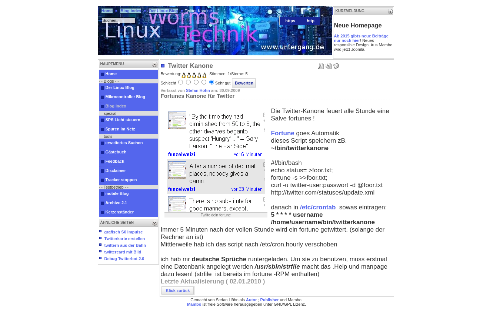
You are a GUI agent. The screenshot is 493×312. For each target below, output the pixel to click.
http (310, 21)
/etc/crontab (318, 207)
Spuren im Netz (120, 129)
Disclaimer (116, 170)
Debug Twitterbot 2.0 (124, 258)
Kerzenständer (120, 212)
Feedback (115, 161)
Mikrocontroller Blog (126, 96)
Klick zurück (178, 290)
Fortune (282, 133)
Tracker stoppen (121, 179)
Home (107, 11)
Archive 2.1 (116, 202)
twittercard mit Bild (122, 252)
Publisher (269, 300)
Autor (251, 300)
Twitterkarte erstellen (124, 238)
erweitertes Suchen (124, 142)
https (290, 21)
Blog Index (130, 11)
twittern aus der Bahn (125, 245)
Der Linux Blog (163, 11)
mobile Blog (117, 193)
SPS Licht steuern (123, 119)
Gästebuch (116, 152)
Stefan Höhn (198, 90)
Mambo (194, 304)
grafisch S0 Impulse (123, 232)
